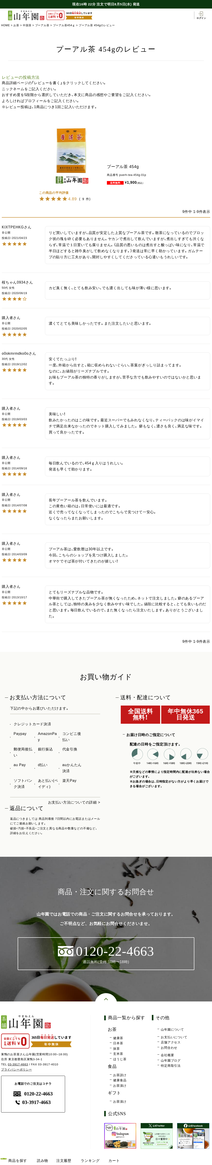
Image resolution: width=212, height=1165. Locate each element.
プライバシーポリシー (16, 1069)
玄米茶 (118, 1054)
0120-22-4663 (33, 1094)
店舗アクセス (171, 1042)
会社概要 (167, 1055)
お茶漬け (119, 1085)
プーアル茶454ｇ (64, 25)
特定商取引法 (171, 1065)
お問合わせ (169, 1047)
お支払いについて (174, 1037)
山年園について (172, 1029)
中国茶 (27, 25)
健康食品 (119, 1080)
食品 (112, 1066)
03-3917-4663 (18, 1064)
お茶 (16, 25)
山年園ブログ (171, 1060)
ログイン (201, 15)
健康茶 (118, 1038)
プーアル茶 (42, 25)
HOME (5, 25)
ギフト (114, 1093)
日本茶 (118, 1043)
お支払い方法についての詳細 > (74, 802)
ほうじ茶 (119, 1059)
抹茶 (116, 1048)
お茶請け (119, 1075)
